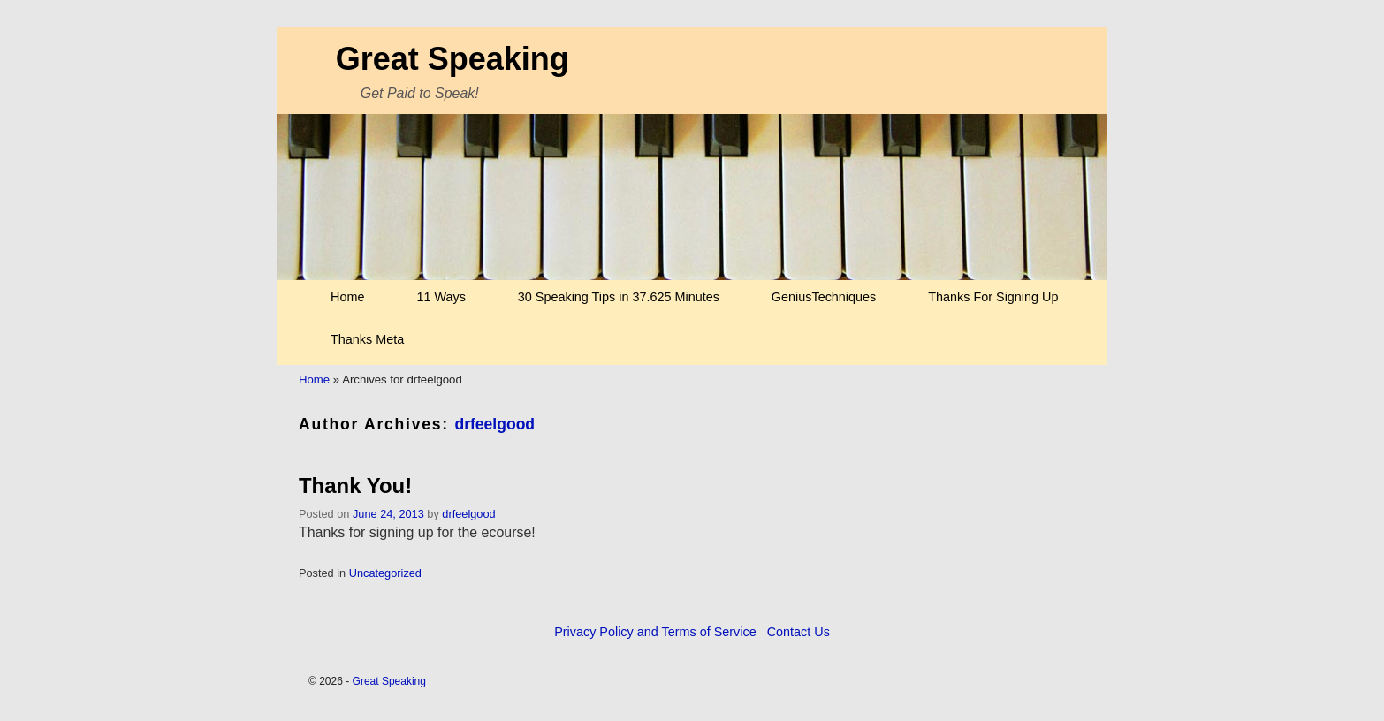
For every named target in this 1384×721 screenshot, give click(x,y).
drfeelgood (494, 424)
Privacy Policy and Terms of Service (655, 632)
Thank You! (355, 485)
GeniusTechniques (824, 297)
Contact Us (798, 632)
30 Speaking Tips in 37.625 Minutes (618, 297)
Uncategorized (385, 573)
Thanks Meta (367, 339)
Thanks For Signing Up (993, 297)
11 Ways (440, 297)
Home (347, 297)
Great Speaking (452, 59)
